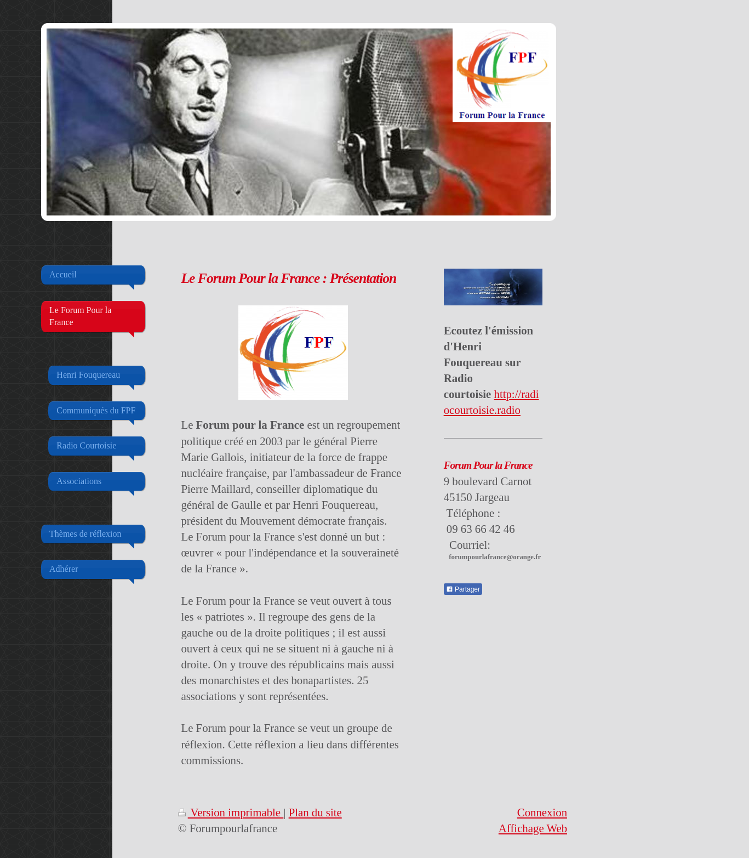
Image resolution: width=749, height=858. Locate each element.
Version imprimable (231, 812)
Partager (463, 589)
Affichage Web (533, 828)
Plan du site (315, 812)
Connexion (542, 812)
